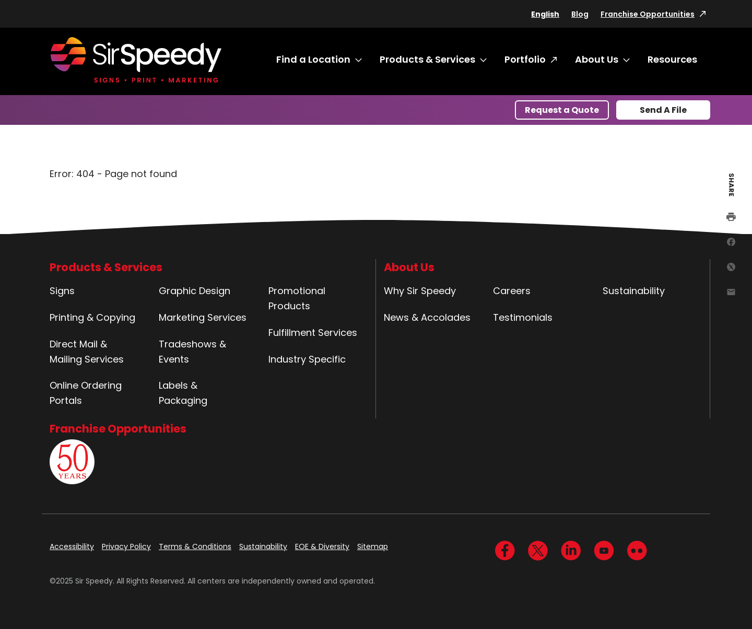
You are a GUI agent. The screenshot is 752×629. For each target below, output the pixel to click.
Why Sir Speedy (420, 290)
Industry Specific (307, 359)
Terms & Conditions (195, 546)
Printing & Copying (92, 317)
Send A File (663, 110)
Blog (580, 14)
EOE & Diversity (322, 546)
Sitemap (372, 546)
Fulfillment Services (312, 332)
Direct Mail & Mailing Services (87, 351)
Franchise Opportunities (648, 14)
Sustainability (634, 290)
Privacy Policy (126, 546)
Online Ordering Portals (86, 393)
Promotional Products (296, 298)
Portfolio (525, 59)
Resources (672, 59)
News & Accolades (427, 317)
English (545, 14)
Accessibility (72, 546)
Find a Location (313, 59)
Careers (512, 290)
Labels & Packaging (183, 393)
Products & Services (427, 59)
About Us (596, 59)
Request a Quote (562, 110)
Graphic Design (194, 290)
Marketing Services (202, 317)
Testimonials (523, 317)
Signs (62, 290)
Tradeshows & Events (192, 351)
